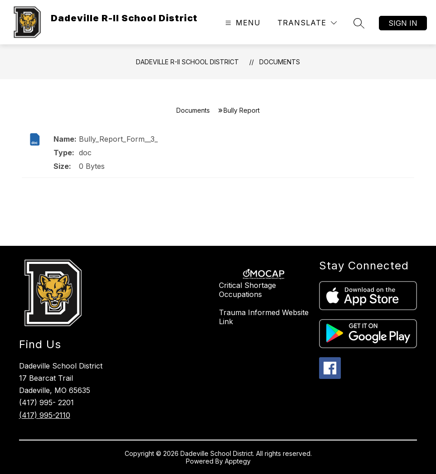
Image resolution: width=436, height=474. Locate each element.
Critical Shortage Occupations (247, 290)
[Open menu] (242, 23)
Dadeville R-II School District (187, 62)
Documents (279, 62)
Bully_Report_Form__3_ (118, 139)
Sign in (402, 23)
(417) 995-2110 (44, 415)
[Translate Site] (307, 23)
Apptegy (238, 461)
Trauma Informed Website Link (264, 317)
